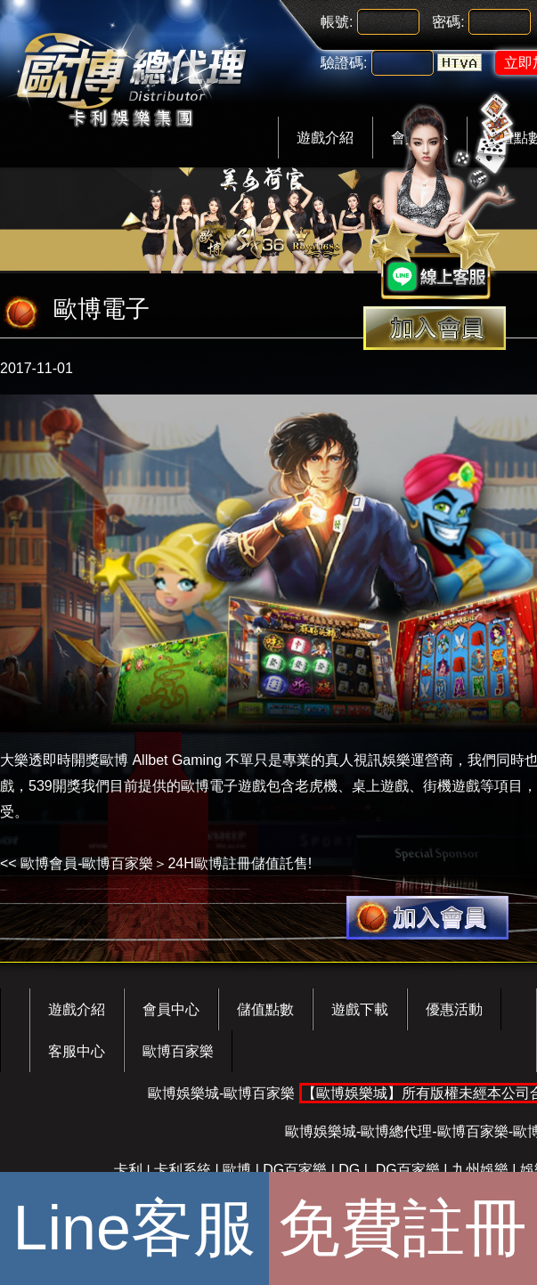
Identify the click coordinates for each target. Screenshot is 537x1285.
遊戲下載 (359, 1009)
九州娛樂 (480, 1169)
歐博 (237, 1169)
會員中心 (170, 1009)
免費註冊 (402, 1228)
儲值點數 (265, 1009)
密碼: (448, 21)
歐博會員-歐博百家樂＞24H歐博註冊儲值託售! (166, 863)
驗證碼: (344, 62)
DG (349, 1169)
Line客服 (134, 1228)
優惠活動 (454, 1009)
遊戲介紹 (325, 137)
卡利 (128, 1169)
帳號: (337, 21)
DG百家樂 (295, 1169)
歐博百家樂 (178, 1051)
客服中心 (76, 1051)
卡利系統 (182, 1169)
